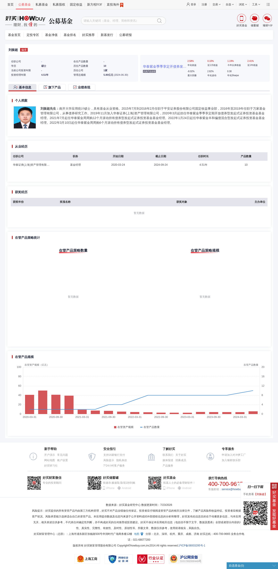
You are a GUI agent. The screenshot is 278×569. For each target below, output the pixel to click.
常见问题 (62, 454)
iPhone (110, 488)
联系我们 (168, 454)
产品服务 (168, 465)
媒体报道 (168, 460)
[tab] (23, 87)
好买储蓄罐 (111, 477)
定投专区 (33, 35)
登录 (193, 4)
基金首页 (14, 35)
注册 (204, 4)
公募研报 (125, 35)
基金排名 (70, 35)
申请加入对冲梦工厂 (234, 454)
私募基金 (42, 4)
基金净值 (51, 35)
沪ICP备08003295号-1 (191, 545)
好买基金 (169, 477)
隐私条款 (121, 460)
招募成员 (181, 460)
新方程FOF (94, 4)
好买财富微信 (52, 477)
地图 (136, 534)
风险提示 (108, 460)
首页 (10, 4)
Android (126, 488)
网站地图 (49, 460)
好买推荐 (88, 35)
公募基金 (24, 4)
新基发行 (107, 35)
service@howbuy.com (235, 489)
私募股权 (59, 4)
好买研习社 (51, 465)
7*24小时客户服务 (114, 465)
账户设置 (62, 460)
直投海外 (115, 4)
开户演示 (49, 454)
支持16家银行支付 (114, 454)
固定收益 (76, 4)
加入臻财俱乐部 (231, 460)
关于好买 (181, 454)
